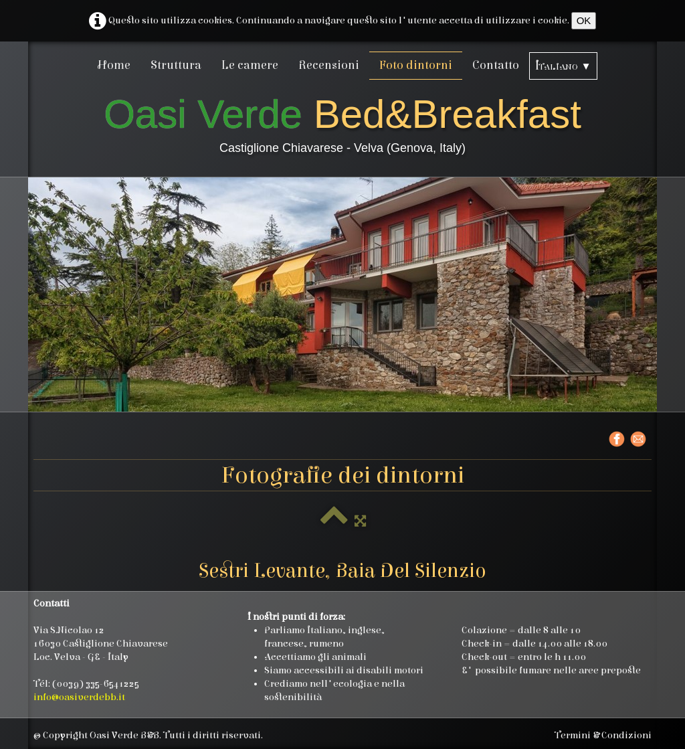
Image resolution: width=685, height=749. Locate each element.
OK (584, 20)
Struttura (176, 65)
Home (114, 65)
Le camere (249, 65)
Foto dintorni (415, 65)
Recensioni (328, 65)
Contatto (495, 65)
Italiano (563, 66)
